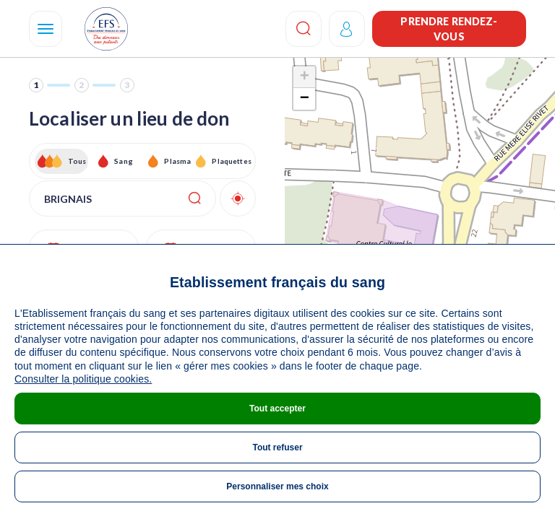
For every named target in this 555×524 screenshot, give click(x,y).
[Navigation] (45, 29)
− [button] (304, 99)
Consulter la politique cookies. (83, 379)
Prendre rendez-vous (448, 29)
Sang (123, 161)
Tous (77, 161)
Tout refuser (277, 447)
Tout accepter (277, 408)
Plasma (177, 161)
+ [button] (304, 77)
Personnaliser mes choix (277, 486)
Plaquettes (231, 161)
